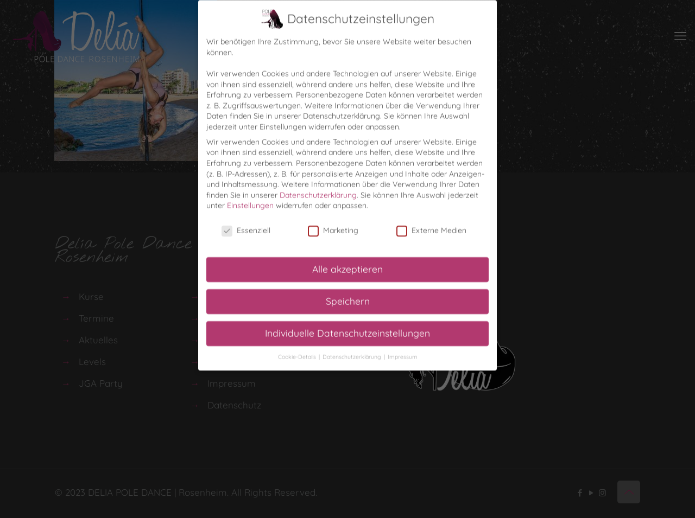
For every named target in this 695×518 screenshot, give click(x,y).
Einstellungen (250, 201)
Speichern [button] (348, 296)
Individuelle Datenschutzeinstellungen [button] (347, 328)
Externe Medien (431, 226)
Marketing (333, 226)
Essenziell (246, 226)
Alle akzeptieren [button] (347, 264)
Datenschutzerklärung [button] (353, 352)
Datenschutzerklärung (318, 190)
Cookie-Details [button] (298, 352)
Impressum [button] (403, 352)
